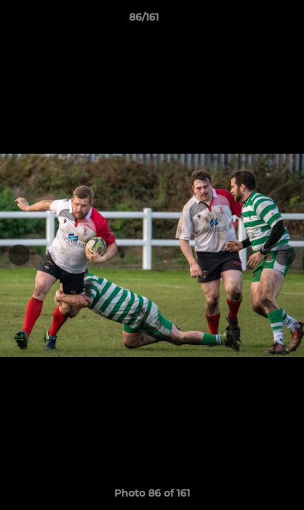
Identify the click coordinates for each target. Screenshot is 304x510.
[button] (252, 20)
